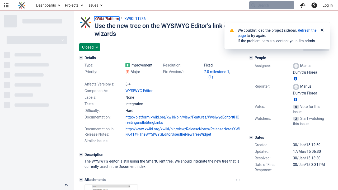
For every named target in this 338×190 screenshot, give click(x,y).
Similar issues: (96, 141)
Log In (328, 5)
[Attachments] (81, 180)
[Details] (81, 58)
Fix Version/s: (174, 72)
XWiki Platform (107, 19)
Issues (92, 5)
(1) (210, 77)
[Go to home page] (21, 5)
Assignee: (263, 66)
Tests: (89, 104)
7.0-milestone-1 (216, 72)
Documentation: (97, 117)
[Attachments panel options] (237, 180)
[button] (6, 5)
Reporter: (262, 86)
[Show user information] (295, 79)
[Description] (81, 154)
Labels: (90, 97)
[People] (251, 58)
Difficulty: (92, 110)
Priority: (90, 72)
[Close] (322, 30)
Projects (71, 5)
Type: (88, 65)
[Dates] (251, 137)
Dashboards (46, 5)
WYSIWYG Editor (139, 91)
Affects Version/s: (99, 84)
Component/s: (96, 91)
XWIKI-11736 (135, 19)
